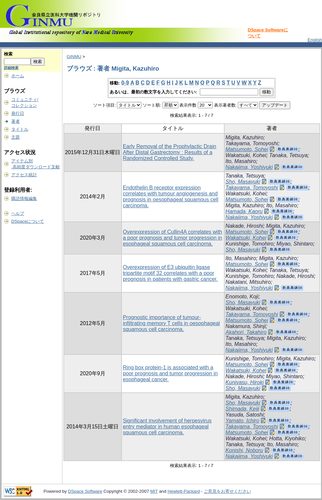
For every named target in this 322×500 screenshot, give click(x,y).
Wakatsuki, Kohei (246, 155)
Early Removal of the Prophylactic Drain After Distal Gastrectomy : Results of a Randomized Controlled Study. (169, 152)
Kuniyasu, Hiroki (245, 382)
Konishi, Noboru (244, 450)
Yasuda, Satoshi (245, 414)
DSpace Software (85, 491)
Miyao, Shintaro (294, 244)
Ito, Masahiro (241, 161)
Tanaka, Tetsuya (288, 155)
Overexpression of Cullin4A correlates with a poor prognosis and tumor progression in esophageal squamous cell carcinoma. (172, 238)
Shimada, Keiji (242, 409)
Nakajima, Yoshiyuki (249, 167)
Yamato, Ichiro (242, 420)
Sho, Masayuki (243, 181)
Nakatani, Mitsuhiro (248, 282)
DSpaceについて (27, 221)
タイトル (19, 129)
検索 (8, 53)
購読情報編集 (24, 198)
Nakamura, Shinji (246, 326)
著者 (15, 121)
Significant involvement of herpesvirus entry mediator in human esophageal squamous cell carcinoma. (167, 426)
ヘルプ (17, 213)
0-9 (125, 82)
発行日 (17, 113)
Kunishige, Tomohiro (249, 244)
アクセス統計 (24, 174)
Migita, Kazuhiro (245, 137)
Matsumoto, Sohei (247, 149)
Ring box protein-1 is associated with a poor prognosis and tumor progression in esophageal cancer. (170, 373)
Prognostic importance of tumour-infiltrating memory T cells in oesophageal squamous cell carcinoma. (171, 323)
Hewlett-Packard (183, 491)
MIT (154, 491)
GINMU (74, 56)
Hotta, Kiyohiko (287, 438)
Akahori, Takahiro (246, 332)
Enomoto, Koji (242, 296)
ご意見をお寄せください (227, 491)
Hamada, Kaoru (244, 211)
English (314, 39)
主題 (15, 137)
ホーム (17, 75)
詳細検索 (11, 68)
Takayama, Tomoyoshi (252, 143)
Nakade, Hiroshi (244, 226)
